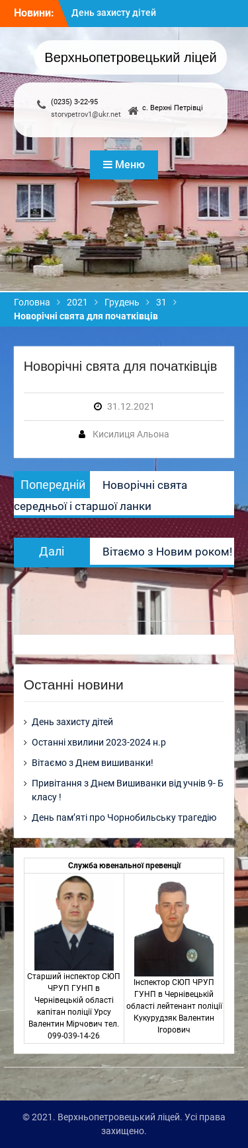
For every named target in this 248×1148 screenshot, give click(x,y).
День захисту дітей (113, 12)
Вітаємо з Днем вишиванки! (92, 762)
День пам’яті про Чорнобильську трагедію (124, 817)
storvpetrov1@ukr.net (86, 114)
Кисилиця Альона (131, 434)
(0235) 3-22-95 (74, 102)
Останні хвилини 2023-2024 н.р (99, 742)
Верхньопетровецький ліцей (130, 57)
